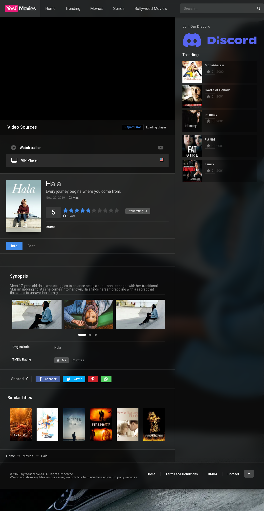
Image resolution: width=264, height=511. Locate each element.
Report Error (133, 127)
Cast (31, 246)
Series (119, 8)
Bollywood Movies (150, 8)
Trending (73, 8)
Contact (233, 474)
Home (50, 8)
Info (14, 246)
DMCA (212, 474)
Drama (50, 226)
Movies (96, 8)
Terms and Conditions (182, 474)
